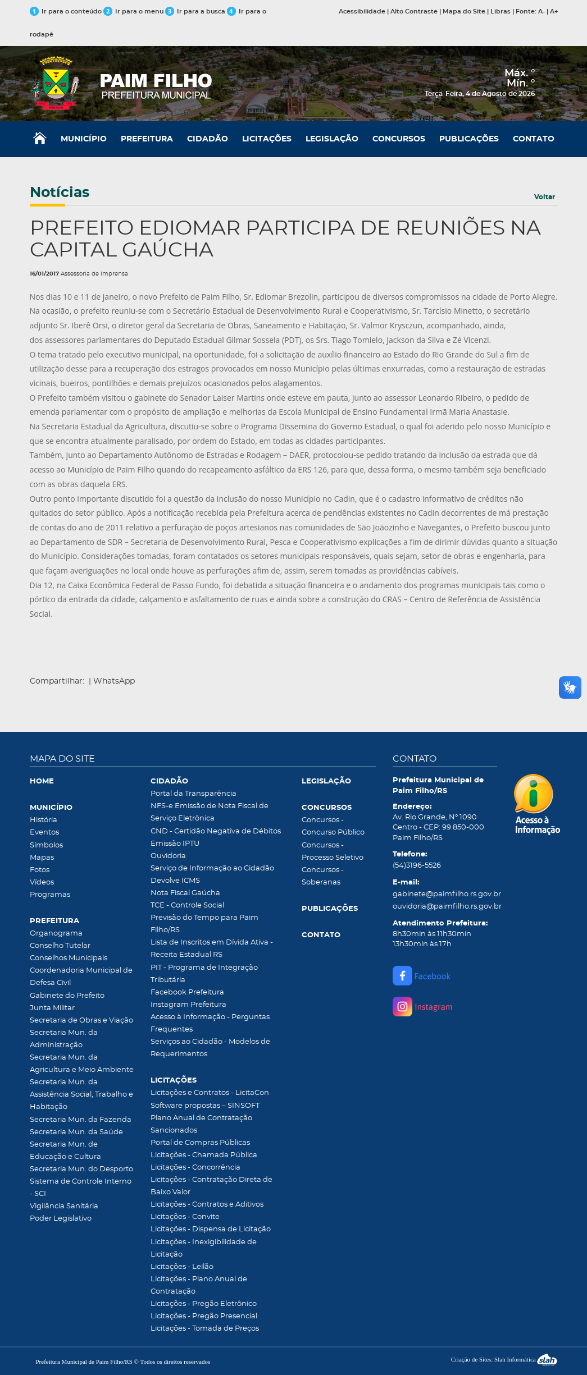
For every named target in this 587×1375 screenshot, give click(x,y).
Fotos (39, 870)
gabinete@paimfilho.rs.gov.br (445, 894)
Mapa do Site (464, 11)
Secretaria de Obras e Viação (81, 1020)
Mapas (42, 857)
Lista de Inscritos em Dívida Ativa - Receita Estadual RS (212, 949)
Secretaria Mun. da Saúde (76, 1132)
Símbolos (46, 845)
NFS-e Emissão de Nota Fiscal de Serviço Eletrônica (210, 812)
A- (541, 11)
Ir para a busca (195, 11)
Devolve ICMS (175, 880)
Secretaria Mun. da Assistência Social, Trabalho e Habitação (81, 1095)
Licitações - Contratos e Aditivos (207, 1204)
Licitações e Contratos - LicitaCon (210, 1093)
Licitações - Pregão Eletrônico (204, 1304)
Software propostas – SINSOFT (205, 1106)
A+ (554, 11)
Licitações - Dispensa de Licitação (211, 1229)
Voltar (544, 197)
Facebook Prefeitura (187, 992)
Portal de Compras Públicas (200, 1143)
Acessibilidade (362, 11)
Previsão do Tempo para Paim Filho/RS (204, 924)
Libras (500, 11)
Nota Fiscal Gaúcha (185, 893)
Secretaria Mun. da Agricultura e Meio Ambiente (82, 1064)
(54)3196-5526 (417, 865)
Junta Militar (52, 1008)
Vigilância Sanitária (64, 1206)
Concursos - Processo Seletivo (332, 851)
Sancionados (174, 1130)
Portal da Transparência (193, 793)
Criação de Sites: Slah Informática (504, 1359)
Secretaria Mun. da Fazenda (80, 1120)
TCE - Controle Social (187, 905)
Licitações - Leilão (182, 1267)
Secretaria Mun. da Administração (64, 1039)
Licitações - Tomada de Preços (205, 1328)
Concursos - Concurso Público (333, 826)
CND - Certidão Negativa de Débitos (216, 831)
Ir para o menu (134, 11)
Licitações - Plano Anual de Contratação (199, 1285)
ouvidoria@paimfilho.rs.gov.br (445, 906)
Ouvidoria (168, 856)
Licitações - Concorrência (195, 1167)
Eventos (44, 832)
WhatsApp (114, 681)
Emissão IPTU (175, 843)
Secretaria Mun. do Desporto (81, 1169)
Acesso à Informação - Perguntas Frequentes (210, 1023)
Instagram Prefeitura (188, 1005)
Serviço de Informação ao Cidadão (212, 868)
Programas (50, 895)
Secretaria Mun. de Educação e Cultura (65, 1151)
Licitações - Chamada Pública (204, 1155)
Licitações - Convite (185, 1217)
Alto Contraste (414, 11)
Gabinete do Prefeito (67, 996)
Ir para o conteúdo (66, 11)
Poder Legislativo (61, 1218)
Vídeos (42, 882)
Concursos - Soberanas (323, 876)
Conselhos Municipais (68, 958)
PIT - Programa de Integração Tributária (204, 974)
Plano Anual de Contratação (201, 1118)
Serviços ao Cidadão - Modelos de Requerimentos (210, 1048)
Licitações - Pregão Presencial (204, 1316)
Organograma (56, 933)
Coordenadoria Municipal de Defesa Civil (81, 977)
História (43, 820)
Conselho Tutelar (60, 946)
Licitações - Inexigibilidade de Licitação (204, 1248)
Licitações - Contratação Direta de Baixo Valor (211, 1186)
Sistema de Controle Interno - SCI (80, 1188)
